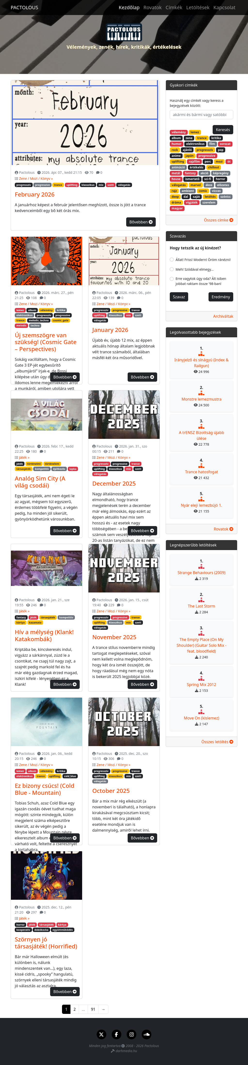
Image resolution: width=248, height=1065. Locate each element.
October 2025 (111, 791)
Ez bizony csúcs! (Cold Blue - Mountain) (44, 789)
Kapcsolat (224, 7)
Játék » (24, 457)
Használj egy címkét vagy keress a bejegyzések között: (197, 103)
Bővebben (141, 222)
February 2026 (34, 194)
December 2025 (114, 483)
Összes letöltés (217, 741)
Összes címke (218, 220)
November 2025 (114, 637)
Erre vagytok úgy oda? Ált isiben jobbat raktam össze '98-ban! (201, 281)
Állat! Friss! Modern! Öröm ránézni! (203, 259)
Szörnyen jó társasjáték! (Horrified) (46, 942)
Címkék (174, 7)
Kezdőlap (129, 7)
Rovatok (152, 7)
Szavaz (179, 297)
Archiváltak (223, 316)
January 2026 (110, 330)
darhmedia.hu (126, 1051)
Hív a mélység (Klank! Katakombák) (44, 635)
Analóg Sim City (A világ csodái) (40, 481)
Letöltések (197, 7)
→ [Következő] (103, 1009)
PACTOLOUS (24, 7)
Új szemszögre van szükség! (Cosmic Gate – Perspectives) (46, 342)
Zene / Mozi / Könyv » (36, 178)
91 (93, 1009)
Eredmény (221, 297)
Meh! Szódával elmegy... (195, 269)
